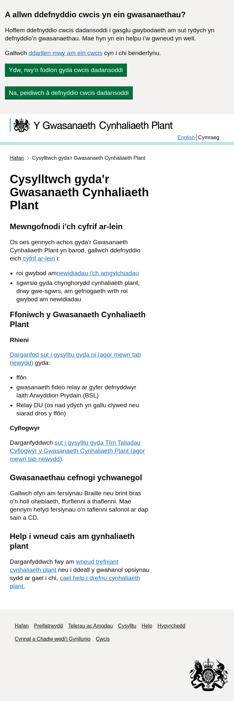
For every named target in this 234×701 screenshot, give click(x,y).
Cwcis (103, 639)
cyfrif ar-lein (39, 258)
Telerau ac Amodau (90, 626)
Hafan (17, 158)
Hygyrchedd (171, 626)
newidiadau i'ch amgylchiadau (98, 273)
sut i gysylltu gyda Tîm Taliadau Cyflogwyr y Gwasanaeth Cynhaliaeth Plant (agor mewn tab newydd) (77, 450)
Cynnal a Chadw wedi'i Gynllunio (53, 639)
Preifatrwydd (48, 626)
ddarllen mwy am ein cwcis (65, 53)
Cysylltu (127, 626)
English (186, 137)
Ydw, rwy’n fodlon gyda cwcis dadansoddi (66, 70)
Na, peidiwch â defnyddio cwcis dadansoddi (69, 92)
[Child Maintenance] (95, 125)
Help (147, 626)
